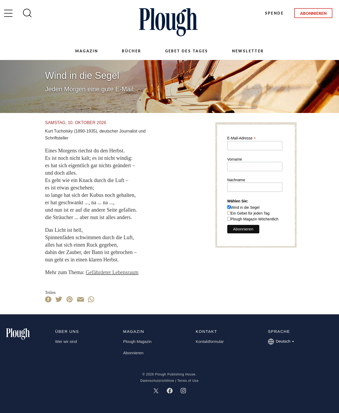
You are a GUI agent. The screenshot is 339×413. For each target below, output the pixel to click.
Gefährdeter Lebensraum (112, 272)
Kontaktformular (210, 341)
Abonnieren (313, 13)
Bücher (131, 51)
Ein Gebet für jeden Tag (250, 213)
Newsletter (248, 51)
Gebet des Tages (186, 51)
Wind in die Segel (245, 207)
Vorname (234, 159)
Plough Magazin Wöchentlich (255, 219)
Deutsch (281, 341)
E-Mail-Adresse (241, 138)
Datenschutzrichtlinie (157, 381)
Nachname (236, 180)
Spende (274, 13)
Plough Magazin (137, 341)
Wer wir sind (66, 341)
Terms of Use (188, 381)
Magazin (86, 51)
